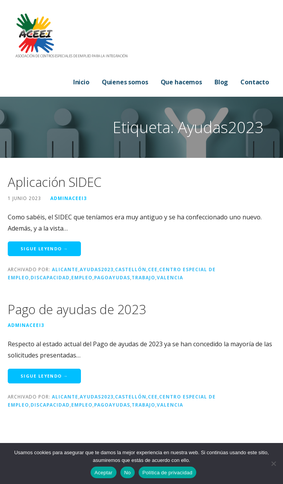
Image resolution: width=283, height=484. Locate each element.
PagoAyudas (112, 277)
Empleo (82, 277)
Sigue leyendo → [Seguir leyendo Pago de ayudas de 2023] (44, 376)
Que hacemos (181, 82)
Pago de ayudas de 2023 (77, 309)
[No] (273, 463)
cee (153, 269)
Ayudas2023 (96, 269)
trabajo (143, 277)
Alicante (65, 269)
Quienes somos (125, 82)
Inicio (81, 82)
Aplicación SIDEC (54, 182)
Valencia (170, 277)
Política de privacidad (167, 472)
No (127, 472)
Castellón (130, 269)
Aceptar (103, 472)
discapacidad (50, 277)
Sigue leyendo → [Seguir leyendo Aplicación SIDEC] (44, 248)
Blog (221, 82)
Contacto (254, 82)
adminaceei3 (68, 198)
